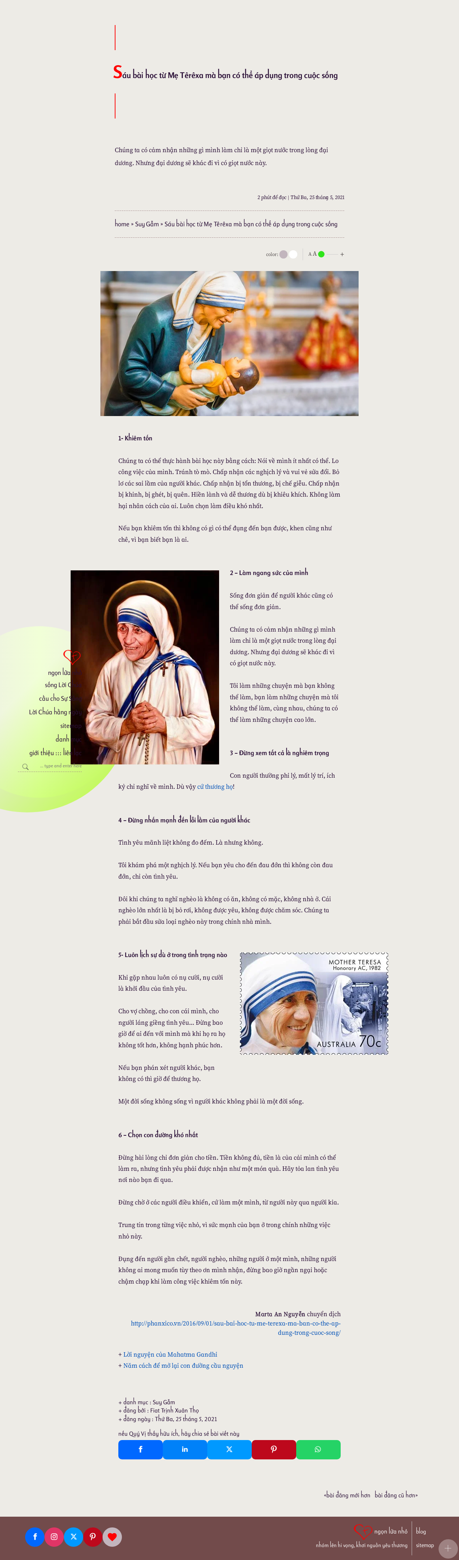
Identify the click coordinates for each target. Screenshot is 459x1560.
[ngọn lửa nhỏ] (50, 662)
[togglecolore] (293, 254)
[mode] (283, 254)
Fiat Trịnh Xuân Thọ (174, 1410)
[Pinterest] (93, 1537)
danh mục (69, 739)
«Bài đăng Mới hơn (347, 1495)
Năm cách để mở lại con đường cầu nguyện (183, 1365)
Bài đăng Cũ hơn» (396, 1495)
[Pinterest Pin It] (274, 1449)
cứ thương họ (215, 786)
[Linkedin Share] (185, 1449)
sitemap (71, 725)
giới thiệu (41, 753)
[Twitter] (73, 1537)
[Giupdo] (112, 1537)
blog (421, 1531)
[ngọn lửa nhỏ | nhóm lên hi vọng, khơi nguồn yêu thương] (362, 1535)
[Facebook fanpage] (34, 1537)
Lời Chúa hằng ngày (55, 712)
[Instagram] (54, 1537)
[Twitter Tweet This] (229, 1449)
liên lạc (72, 753)
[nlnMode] (328, 254)
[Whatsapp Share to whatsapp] (318, 1449)
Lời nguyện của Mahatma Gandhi (170, 1354)
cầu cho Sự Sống (60, 698)
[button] (448, 1549)
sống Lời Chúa (63, 685)
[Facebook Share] (140, 1449)
